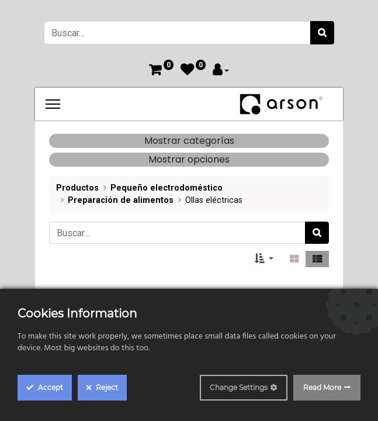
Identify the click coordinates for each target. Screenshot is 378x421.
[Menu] (52, 104)
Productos (77, 188)
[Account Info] (221, 71)
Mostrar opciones (189, 159)
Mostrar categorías (189, 140)
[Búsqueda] (322, 32)
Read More (322, 387)
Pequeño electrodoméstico (166, 188)
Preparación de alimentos (121, 200)
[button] (264, 259)
